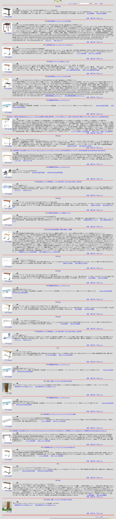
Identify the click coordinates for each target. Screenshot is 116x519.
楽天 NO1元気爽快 (101, 13)
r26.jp (95, 3)
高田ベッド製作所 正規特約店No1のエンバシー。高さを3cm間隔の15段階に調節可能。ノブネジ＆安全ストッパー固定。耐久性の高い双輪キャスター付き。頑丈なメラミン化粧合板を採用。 (59, 116)
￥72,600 (9, 490)
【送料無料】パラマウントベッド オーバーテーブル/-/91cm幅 (59, 414)
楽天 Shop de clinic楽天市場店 (55, 172)
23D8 (59, 6)
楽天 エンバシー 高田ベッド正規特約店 (102, 131)
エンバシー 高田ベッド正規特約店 (80, 131)
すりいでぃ (18, 190)
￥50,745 (9, 177)
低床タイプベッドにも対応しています (59, 61)
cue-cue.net (101, 3)
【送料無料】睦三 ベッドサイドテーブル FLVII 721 (59, 45)
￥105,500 (9, 88)
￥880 (10, 393)
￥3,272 (10, 343)
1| (69, 3)
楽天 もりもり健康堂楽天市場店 (91, 70)
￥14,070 (9, 225)
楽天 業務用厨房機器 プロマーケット (74, 95)
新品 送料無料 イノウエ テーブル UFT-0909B (59, 21)
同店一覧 (92, 18)
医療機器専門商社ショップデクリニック (59, 100)
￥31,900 (9, 208)
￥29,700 (9, 72)
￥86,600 (9, 33)
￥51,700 (9, 312)
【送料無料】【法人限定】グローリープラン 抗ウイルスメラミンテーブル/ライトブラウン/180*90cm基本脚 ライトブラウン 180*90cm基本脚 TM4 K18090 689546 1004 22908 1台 (59, 150)
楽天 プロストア (58, 40)
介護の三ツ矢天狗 (72, 146)
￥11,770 (9, 266)
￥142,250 (9, 443)
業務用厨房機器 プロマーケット (53, 95)
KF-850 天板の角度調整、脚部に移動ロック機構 (59, 229)
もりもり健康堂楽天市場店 (73, 70)
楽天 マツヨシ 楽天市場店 (66, 355)
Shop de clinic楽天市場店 (102, 105)
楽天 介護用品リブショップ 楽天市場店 (49, 252)
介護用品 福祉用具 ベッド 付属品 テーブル (59, 213)
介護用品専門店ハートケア (90, 219)
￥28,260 (9, 57)
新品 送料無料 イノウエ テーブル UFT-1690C (59, 76)
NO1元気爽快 (90, 13)
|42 (75, 3)
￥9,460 (10, 426)
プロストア (48, 40)
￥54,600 (9, 112)
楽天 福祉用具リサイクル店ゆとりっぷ (45, 386)
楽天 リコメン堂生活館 (95, 53)
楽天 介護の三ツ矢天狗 (85, 146)
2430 (59, 135)
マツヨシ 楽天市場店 (50, 355)
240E (59, 198)
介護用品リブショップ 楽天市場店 (28, 252)
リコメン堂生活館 (81, 53)
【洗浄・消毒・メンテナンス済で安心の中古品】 (59, 381)
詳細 (88, 18)
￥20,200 (9, 459)
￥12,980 (9, 327)
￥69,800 (9, 241)
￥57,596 (9, 476)
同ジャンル (100, 18)
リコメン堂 (18, 160)
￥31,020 (9, 128)
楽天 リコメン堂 (27, 160)
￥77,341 (9, 162)
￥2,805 (10, 193)
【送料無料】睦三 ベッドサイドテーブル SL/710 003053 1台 (59, 447)
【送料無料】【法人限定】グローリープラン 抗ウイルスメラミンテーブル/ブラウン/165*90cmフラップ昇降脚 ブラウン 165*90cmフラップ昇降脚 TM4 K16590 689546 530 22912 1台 (59, 430)
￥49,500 (9, 16)
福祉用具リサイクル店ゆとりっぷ (24, 386)
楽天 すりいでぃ (27, 190)
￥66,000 (9, 146)
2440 (59, 316)
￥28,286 (9, 360)
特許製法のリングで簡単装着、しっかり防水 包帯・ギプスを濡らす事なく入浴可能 (59, 181)
